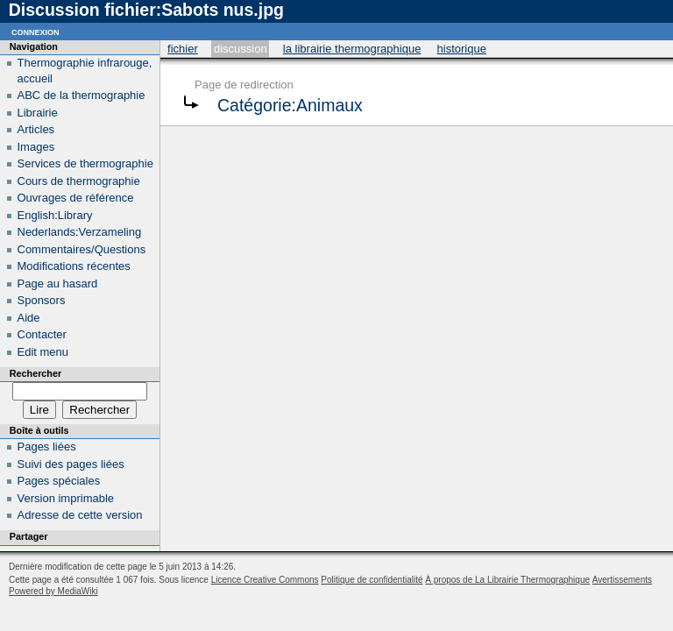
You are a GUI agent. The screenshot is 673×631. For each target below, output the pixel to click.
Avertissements (622, 580)
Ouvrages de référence (76, 197)
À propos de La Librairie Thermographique (507, 580)
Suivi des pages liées (71, 464)
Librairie (38, 112)
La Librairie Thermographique (352, 48)
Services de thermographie (85, 163)
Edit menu (43, 351)
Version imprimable (66, 498)
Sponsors (42, 300)
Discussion (240, 48)
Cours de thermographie (79, 181)
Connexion (35, 31)
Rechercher (35, 373)
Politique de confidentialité (371, 580)
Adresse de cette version (80, 514)
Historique (461, 48)
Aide (29, 317)
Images (36, 146)
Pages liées (47, 446)
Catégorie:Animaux (290, 105)
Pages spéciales (59, 480)
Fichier (182, 48)
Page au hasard (58, 283)
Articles (36, 129)
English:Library (55, 215)
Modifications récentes (74, 266)
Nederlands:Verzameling (80, 231)
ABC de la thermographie (81, 95)
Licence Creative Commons (265, 580)
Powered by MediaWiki (53, 591)
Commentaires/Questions (82, 249)
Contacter (42, 334)
